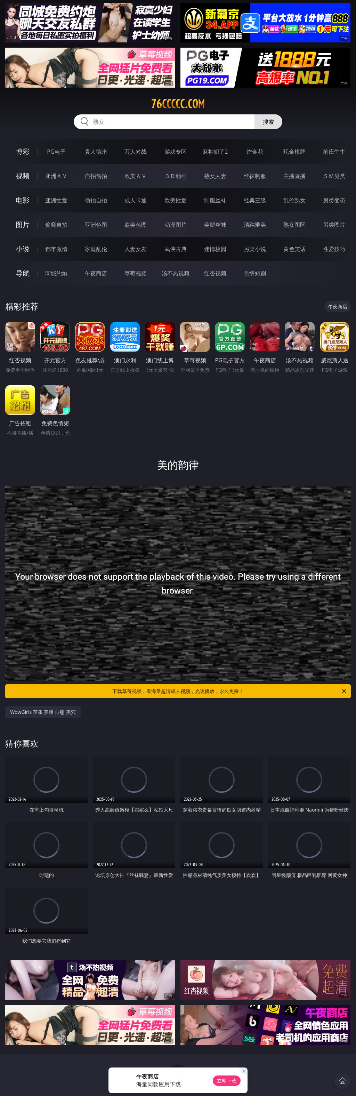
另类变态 (334, 200)
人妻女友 (135, 249)
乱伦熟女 (294, 200)
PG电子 (56, 151)
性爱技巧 (334, 249)
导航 (23, 273)
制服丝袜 (215, 200)
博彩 (23, 151)
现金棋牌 (294, 151)
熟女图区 (294, 224)
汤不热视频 (175, 273)
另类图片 (334, 224)
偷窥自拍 (56, 224)
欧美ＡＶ (135, 176)
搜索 (268, 122)
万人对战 (135, 151)
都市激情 (56, 249)
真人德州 (96, 151)
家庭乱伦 (96, 249)
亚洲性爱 (56, 200)
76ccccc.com (178, 104)
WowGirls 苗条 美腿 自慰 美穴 (42, 712)
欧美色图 (135, 224)
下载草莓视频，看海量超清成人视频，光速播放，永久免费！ (229, 691)
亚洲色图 (96, 224)
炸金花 (254, 151)
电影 (23, 200)
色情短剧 (255, 273)
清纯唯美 (255, 224)
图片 (23, 224)
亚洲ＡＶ (56, 176)
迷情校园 (215, 249)
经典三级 (255, 200)
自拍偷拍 (96, 176)
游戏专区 (175, 151)
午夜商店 (96, 273)
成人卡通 (135, 200)
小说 (23, 248)
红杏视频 (215, 273)
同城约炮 (56, 273)
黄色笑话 (294, 249)
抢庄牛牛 (334, 151)
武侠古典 (175, 249)
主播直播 (294, 176)
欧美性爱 (175, 200)
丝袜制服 (255, 176)
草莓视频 (135, 273)
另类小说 (255, 249)
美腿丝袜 (215, 224)
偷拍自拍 (96, 200)
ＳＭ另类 (334, 176)
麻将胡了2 (215, 151)
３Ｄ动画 (175, 176)
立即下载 (226, 1080)
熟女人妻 (215, 176)
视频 (23, 175)
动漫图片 (175, 224)
